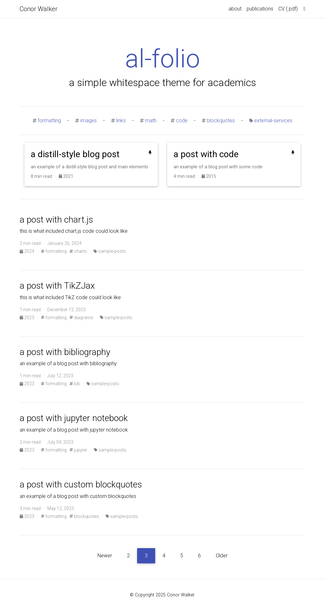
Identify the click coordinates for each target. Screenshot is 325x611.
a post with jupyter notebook (74, 418)
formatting (49, 120)
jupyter (78, 450)
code (182, 120)
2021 (66, 176)
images (88, 120)
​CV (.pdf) (288, 9)
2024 (27, 251)
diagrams (81, 317)
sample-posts (110, 251)
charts (78, 251)
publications (260, 9)
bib (75, 383)
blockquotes (221, 120)
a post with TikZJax (57, 285)
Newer (104, 556)
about (235, 9)
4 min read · (188, 176)
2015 (209, 176)
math (150, 120)
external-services (273, 120)
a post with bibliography (65, 352)
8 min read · (45, 176)
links (121, 120)
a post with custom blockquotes (81, 484)
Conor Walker (38, 9)
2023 (27, 317)
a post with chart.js (56, 219)
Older (222, 556)
